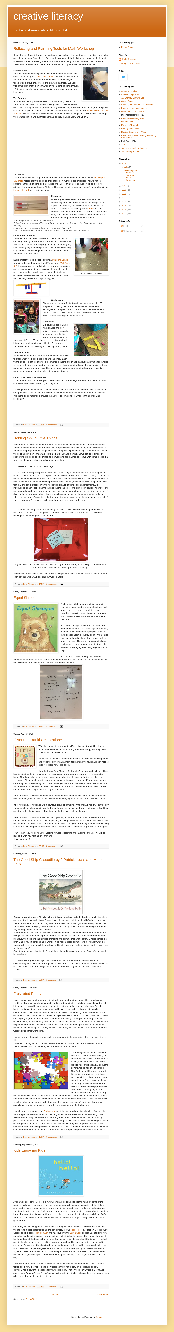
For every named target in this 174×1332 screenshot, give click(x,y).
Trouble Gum (41, 1233)
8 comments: (51, 425)
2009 (124, 205)
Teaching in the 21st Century (134, 148)
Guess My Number (45, 76)
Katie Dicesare (129, 59)
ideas (91, 208)
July (126, 167)
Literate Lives (127, 122)
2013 (124, 190)
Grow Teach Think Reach (132, 111)
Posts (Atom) (31, 1299)
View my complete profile (130, 63)
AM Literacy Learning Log (132, 98)
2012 (124, 194)
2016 (124, 163)
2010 (124, 202)
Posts (124, 226)
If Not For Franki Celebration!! (37, 740)
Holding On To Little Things (35, 438)
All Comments (128, 231)
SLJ (123, 144)
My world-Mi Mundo (130, 125)
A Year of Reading (129, 91)
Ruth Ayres (49, 1111)
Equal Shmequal (26, 598)
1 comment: (51, 980)
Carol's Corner (127, 101)
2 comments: (51, 1286)
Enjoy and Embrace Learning (134, 108)
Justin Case (76, 1233)
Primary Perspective (130, 128)
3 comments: (51, 584)
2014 (124, 186)
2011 (124, 198)
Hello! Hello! (76, 1230)
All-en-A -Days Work (130, 94)
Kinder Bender (127, 47)
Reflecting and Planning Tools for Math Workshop (53, 48)
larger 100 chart (21, 190)
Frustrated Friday (27, 994)
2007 (124, 213)
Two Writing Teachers (130, 151)
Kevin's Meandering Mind (132, 118)
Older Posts (102, 1294)
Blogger (99, 1317)
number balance (60, 260)
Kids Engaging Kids (29, 1150)
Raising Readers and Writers (134, 132)
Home (55, 1294)
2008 (124, 209)
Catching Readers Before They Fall (137, 104)
